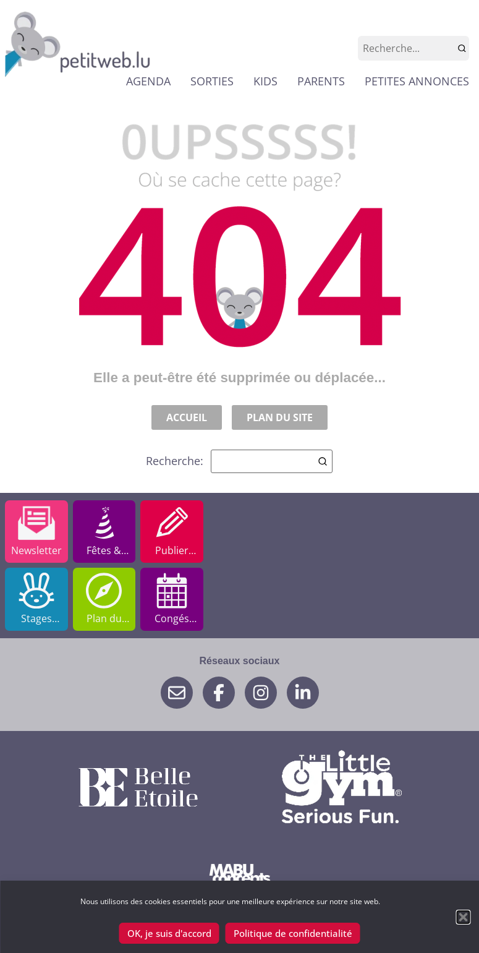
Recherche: (239, 461)
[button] (463, 917)
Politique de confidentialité (293, 933)
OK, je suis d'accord (169, 933)
